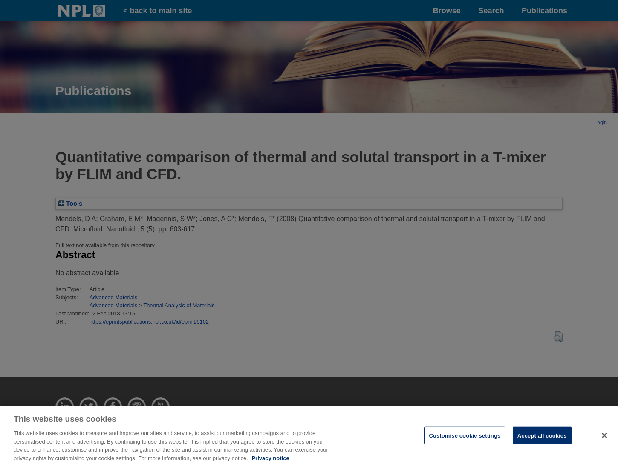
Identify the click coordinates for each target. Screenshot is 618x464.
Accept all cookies (542, 438)
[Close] (604, 438)
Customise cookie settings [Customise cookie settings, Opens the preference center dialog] (464, 438)
